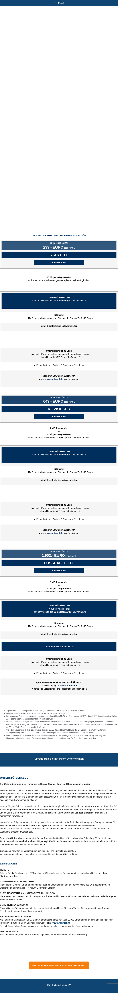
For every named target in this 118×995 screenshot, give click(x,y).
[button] (59, 262)
